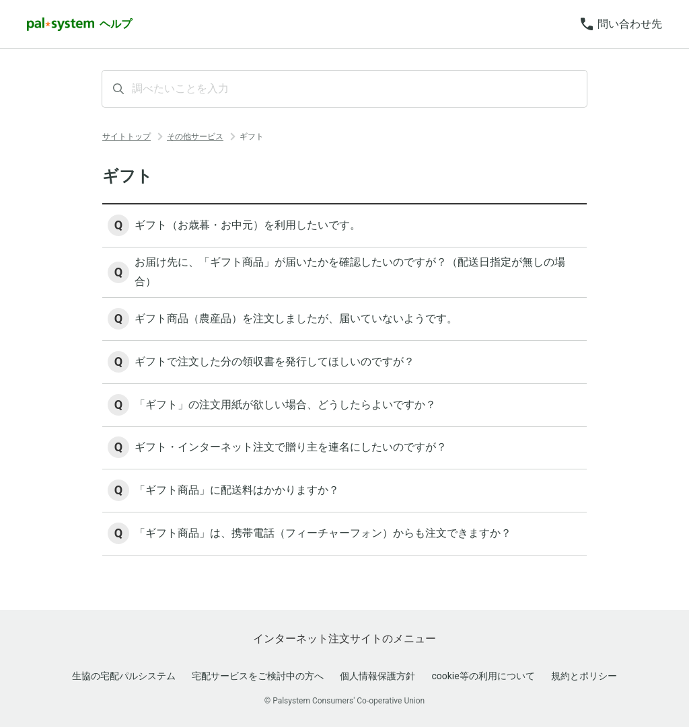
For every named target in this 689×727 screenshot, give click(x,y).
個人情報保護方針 (377, 676)
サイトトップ (126, 136)
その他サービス (195, 136)
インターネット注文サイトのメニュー (344, 638)
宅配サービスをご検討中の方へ (258, 676)
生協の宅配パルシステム (124, 676)
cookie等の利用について (482, 676)
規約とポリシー (584, 676)
